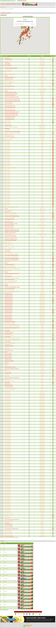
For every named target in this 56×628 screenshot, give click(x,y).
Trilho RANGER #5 (7, 457)
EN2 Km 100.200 (7, 163)
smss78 (42, 74)
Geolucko (42, 385)
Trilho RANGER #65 (8, 483)
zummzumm (42, 214)
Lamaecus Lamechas (8, 241)
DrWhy (42, 140)
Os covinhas (42, 80)
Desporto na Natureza (8, 134)
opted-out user (6, 568)
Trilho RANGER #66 (8, 484)
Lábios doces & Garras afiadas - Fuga (10, 237)
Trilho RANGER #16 (8, 401)
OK (32, 24)
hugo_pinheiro (42, 93)
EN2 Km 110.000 (7, 181)
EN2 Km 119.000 (7, 196)
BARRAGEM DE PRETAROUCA (10, 81)
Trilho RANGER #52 (8, 462)
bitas (4, 588)
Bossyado (42, 86)
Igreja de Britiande (7, 220)
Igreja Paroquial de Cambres (9, 234)
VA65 (4, 607)
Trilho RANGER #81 (8, 510)
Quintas (42, 81)
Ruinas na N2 (7, 374)
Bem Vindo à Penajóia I (8, 83)
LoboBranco (5, 591)
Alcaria (6, 72)
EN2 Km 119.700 (7, 199)
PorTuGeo (42, 217)
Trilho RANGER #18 (8, 404)
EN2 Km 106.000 (7, 170)
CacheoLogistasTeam (42, 131)
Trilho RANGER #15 (8, 400)
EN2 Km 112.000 (7, 184)
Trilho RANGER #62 (8, 478)
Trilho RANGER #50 (8, 459)
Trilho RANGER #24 (8, 415)
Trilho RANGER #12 (8, 395)
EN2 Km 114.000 (7, 187)
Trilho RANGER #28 (8, 421)
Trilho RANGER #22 (8, 412)
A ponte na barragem (8, 71)
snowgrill (42, 264)
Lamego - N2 (7, 246)
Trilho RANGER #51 (8, 460)
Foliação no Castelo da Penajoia (9, 217)
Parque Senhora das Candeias (9, 335)
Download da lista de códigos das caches (9, 537)
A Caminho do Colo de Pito (9, 60)
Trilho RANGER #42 (8, 445)
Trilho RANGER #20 (8, 409)
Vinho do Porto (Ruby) (8, 531)
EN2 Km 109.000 (7, 178)
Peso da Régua (7, 347)
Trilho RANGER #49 (8, 456)
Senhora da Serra (7, 379)
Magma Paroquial (7, 261)
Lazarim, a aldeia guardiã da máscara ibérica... (12, 253)
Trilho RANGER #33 (8, 430)
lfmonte (42, 252)
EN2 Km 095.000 (7, 151)
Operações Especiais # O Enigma (10, 323)
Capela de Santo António (8, 104)
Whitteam (5, 581)
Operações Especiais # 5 (8, 314)
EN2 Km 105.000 (7, 169)
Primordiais (42, 60)
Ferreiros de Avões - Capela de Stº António (11, 214)
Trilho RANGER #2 (7, 407)
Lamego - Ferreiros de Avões (9, 244)
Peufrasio (5, 601)
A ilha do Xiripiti (7, 66)
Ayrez (42, 377)
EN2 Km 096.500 (7, 155)
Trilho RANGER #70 (8, 492)
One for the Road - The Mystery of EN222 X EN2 (12, 291)
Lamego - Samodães (8, 249)
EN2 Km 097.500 (7, 158)
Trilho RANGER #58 (8, 471)
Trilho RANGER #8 (7, 507)
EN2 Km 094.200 (7, 148)
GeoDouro (42, 246)
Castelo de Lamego (8, 122)
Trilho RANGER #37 (8, 436)
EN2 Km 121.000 (7, 202)
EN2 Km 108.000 (7, 175)
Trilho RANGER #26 (8, 418)
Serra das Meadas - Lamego (9, 380)
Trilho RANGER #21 (8, 410)
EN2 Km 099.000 (7, 160)
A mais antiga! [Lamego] (8, 69)
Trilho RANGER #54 (8, 465)
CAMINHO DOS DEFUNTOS (9, 89)
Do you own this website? (19, 24)
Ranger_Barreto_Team (13, 4)
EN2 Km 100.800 (7, 164)
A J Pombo (42, 83)
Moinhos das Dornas (8, 270)
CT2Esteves (5, 558)
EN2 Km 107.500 (7, 173)
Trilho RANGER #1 (7, 391)
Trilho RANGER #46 (8, 451)
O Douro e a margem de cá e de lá (10, 282)
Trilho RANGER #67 (8, 486)
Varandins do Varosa (8, 516)
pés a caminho (42, 104)
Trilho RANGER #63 (8, 480)
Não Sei (5, 604)
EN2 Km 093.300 (7, 143)
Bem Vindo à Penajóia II (8, 84)
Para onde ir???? (7, 329)
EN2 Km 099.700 (7, 161)
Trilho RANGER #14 (8, 398)
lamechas (42, 72)
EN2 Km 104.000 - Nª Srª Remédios (10, 167)
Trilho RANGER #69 (8, 489)
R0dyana (5, 594)
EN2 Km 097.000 (7, 157)
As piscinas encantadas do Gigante (10, 74)
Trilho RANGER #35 (8, 433)
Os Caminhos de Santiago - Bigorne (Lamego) (11, 324)
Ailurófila (42, 232)
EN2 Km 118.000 (7, 193)
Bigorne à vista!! (7, 87)
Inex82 (42, 66)
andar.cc (42, 279)
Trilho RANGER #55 (8, 466)
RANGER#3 (6, 365)
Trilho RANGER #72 (8, 495)
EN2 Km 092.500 (7, 140)
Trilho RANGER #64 (8, 481)
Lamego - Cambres (8, 243)
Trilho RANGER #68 (8, 487)
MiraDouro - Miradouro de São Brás (10, 267)
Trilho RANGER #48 (8, 454)
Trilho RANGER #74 (8, 498)
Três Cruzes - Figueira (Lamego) (9, 389)
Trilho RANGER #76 (8, 501)
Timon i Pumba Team (42, 220)
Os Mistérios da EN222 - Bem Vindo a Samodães (12, 326)
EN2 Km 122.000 (7, 205)
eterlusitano (42, 240)
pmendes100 (6, 555)
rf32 (4, 545)
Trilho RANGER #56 (8, 468)
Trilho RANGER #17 (8, 403)
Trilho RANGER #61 (8, 477)
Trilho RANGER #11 (8, 394)
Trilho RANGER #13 (8, 397)
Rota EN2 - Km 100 (8, 371)
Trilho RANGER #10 (8, 392)
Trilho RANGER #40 (8, 442)
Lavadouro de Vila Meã (8, 252)
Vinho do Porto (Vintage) (8, 534)
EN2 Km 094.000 (7, 146)
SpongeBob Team (42, 57)
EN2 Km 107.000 (7, 172)
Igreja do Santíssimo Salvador (9, 228)
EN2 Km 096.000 (7, 154)
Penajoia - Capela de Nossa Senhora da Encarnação (12, 338)
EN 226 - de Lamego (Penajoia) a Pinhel (11, 137)
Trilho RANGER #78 (8, 504)
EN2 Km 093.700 (7, 145)
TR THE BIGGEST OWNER (42, 78)
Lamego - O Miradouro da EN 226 (10, 247)
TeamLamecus (42, 330)
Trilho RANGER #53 (8, 463)
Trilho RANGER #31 (8, 427)
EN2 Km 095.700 (7, 152)
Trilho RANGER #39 (8, 439)
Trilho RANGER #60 (8, 475)
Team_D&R (42, 77)
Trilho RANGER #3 (7, 424)
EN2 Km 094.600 (7, 149)
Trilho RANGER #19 (8, 406)
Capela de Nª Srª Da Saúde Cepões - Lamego (11, 98)
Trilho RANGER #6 (7, 474)
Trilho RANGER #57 (8, 469)
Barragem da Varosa (8, 80)
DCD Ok (5, 552)
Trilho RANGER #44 (8, 448)
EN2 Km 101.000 (7, 166)
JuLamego (42, 516)
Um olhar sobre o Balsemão (9, 513)
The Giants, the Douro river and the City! (11, 388)
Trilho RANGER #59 (8, 472)
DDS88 (42, 122)
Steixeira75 (42, 253)
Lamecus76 (42, 285)
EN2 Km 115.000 (7, 190)
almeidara (42, 69)
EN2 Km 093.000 (7, 142)
